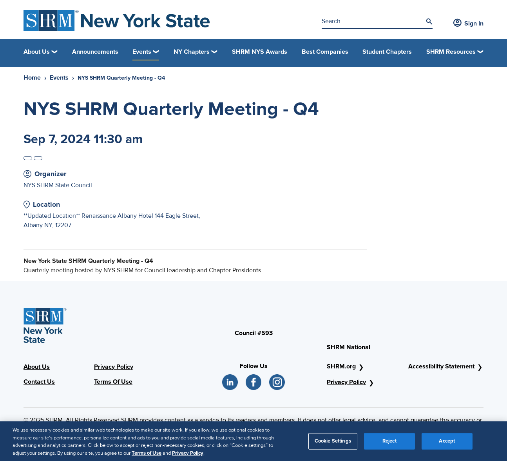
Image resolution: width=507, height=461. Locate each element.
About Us (37, 367)
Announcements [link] (95, 52)
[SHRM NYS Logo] (117, 20)
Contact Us (39, 382)
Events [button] (141, 52)
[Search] (429, 22)
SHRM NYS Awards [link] (259, 52)
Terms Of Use (113, 382)
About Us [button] (37, 52)
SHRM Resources (451, 52)
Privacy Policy (113, 367)
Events (59, 78)
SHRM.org (341, 366)
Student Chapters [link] (387, 52)
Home (32, 78)
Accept (447, 444)
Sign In (468, 23)
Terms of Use (146, 456)
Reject (389, 444)
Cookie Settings (333, 444)
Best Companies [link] (325, 52)
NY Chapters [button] (192, 52)
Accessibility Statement (441, 366)
